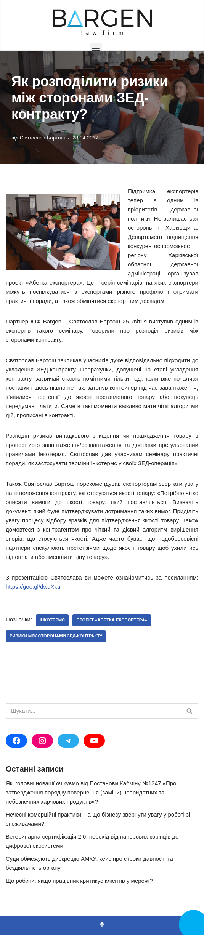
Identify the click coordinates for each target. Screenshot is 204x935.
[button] (96, 49)
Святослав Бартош (42, 138)
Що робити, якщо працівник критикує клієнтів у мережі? (79, 880)
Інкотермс (52, 620)
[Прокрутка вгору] (102, 925)
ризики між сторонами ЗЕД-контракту (56, 636)
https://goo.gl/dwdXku (33, 586)
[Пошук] (93, 711)
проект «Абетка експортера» (111, 620)
